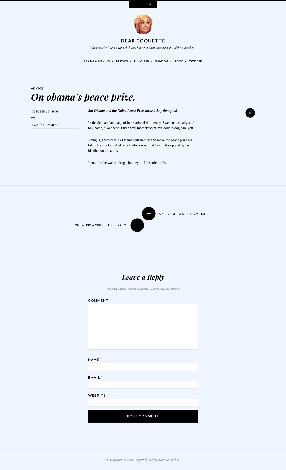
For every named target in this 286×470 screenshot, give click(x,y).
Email (95, 377)
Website (97, 395)
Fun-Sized (141, 61)
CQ (33, 118)
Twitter (195, 61)
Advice (37, 88)
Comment (98, 300)
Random (161, 61)
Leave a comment (45, 125)
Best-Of (122, 61)
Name (95, 360)
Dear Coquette (143, 40)
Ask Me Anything (97, 61)
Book (178, 61)
